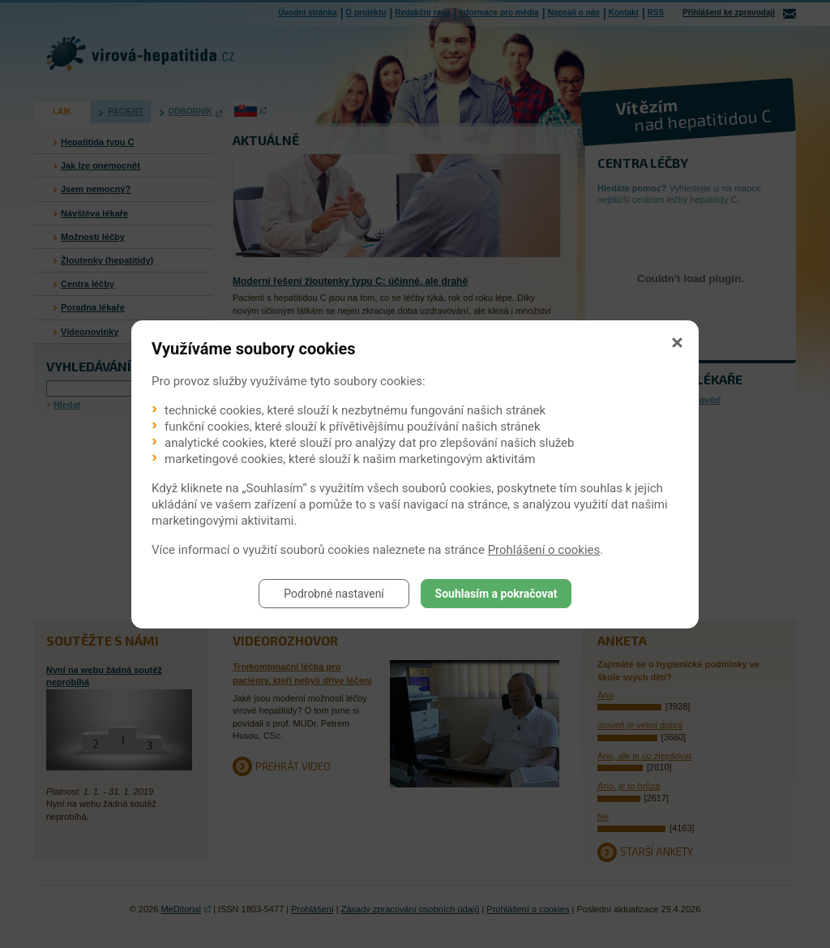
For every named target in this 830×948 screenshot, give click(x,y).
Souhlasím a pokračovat (496, 593)
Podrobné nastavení (334, 593)
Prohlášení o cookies (544, 550)
